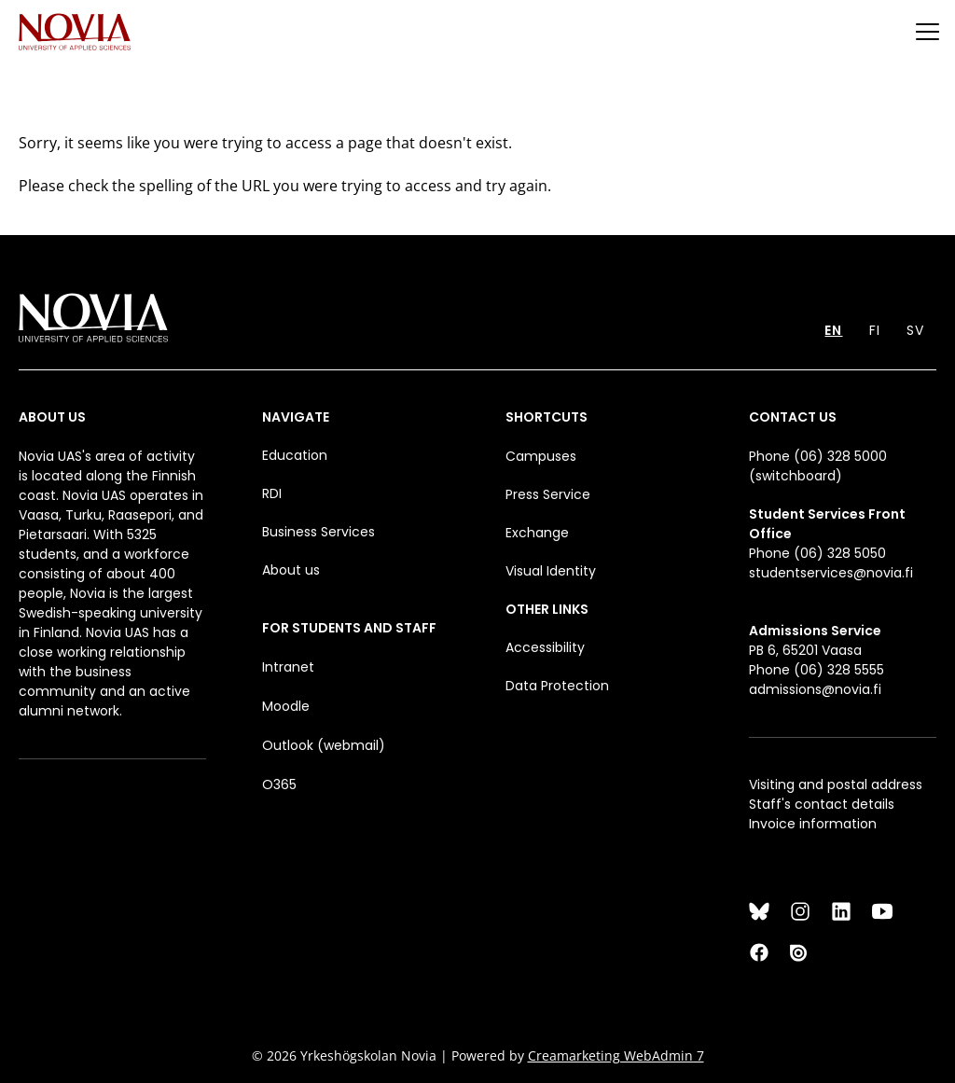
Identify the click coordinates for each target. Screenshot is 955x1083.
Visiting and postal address (835, 784)
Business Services (318, 531)
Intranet (288, 667)
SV (915, 330)
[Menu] (927, 31)
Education (294, 455)
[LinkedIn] (841, 911)
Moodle (286, 706)
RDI (272, 493)
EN (833, 330)
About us (291, 570)
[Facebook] (759, 952)
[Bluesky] (759, 911)
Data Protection (557, 685)
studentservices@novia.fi (831, 572)
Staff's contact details (821, 804)
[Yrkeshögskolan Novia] (75, 31)
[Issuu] (800, 952)
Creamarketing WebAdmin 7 (616, 1055)
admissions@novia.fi (815, 689)
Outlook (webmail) (323, 745)
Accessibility (545, 647)
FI (874, 330)
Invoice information (813, 823)
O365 (279, 784)
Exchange (537, 532)
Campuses (540, 456)
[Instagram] (800, 911)
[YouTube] (882, 911)
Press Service (547, 494)
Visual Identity (550, 571)
